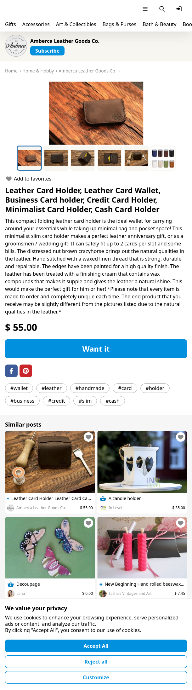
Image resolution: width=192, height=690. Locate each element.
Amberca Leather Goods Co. (64, 41)
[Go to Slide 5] (136, 158)
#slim (85, 400)
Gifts (10, 24)
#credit (56, 400)
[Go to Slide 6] (163, 158)
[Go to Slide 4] (109, 158)
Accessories (36, 24)
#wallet (19, 388)
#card (125, 388)
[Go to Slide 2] (56, 158)
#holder (155, 388)
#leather (52, 388)
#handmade (90, 388)
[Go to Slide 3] (82, 158)
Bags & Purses (119, 24)
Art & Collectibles (76, 24)
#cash (112, 400)
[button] (96, 113)
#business (22, 400)
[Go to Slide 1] (29, 158)
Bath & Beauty (159, 24)
